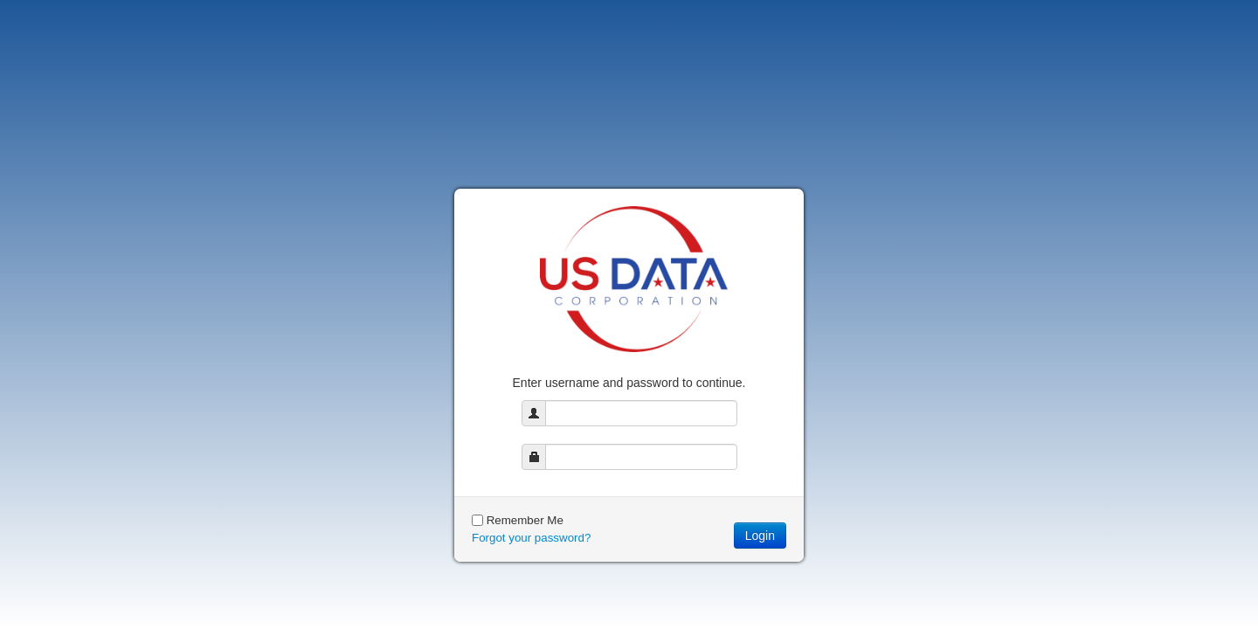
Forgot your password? (531, 537)
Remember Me (525, 520)
